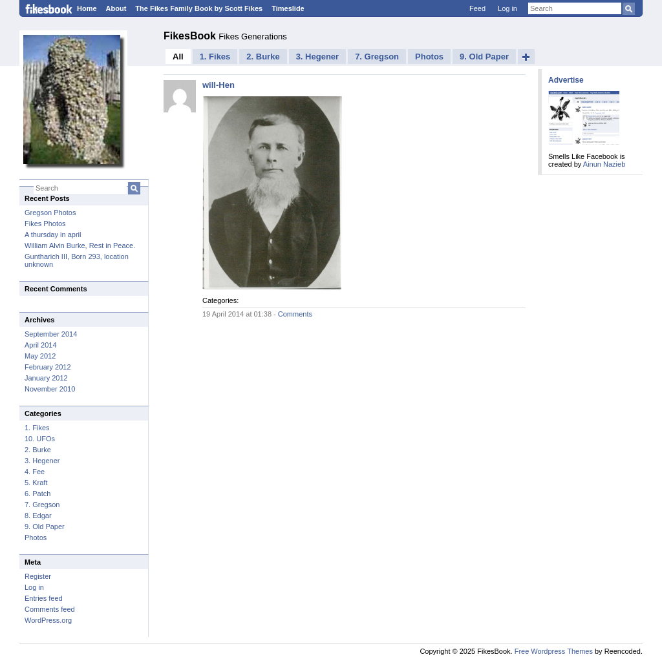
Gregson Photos (50, 212)
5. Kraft (36, 482)
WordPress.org (48, 620)
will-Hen (218, 85)
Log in (507, 8)
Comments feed (50, 609)
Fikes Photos (45, 223)
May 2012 (40, 356)
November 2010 (50, 389)
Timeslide (288, 8)
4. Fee (35, 471)
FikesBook (191, 35)
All (178, 56)
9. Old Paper (45, 526)
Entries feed (44, 598)
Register (38, 576)
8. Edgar (38, 515)
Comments (295, 314)
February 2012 (48, 367)
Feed (477, 8)
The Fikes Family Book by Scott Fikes (198, 8)
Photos (36, 537)
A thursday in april (53, 234)
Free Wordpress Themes (554, 651)
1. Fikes (37, 428)
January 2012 (46, 378)
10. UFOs (40, 439)
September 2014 (51, 334)
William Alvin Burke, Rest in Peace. (80, 245)
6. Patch (37, 493)
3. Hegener (42, 460)
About (116, 8)
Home (87, 8)
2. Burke (38, 450)
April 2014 (41, 345)
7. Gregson (42, 504)
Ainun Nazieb (604, 164)
